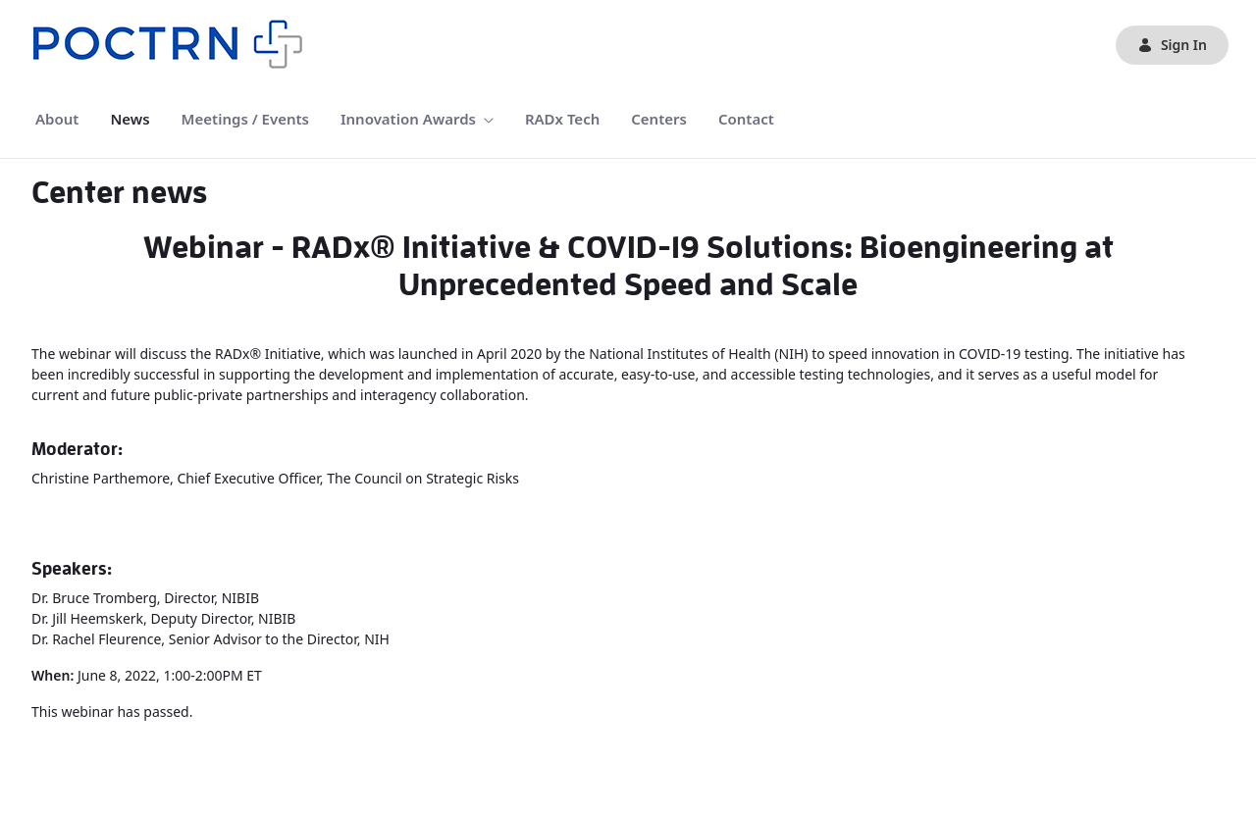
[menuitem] (56, 119)
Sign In (1172, 44)
